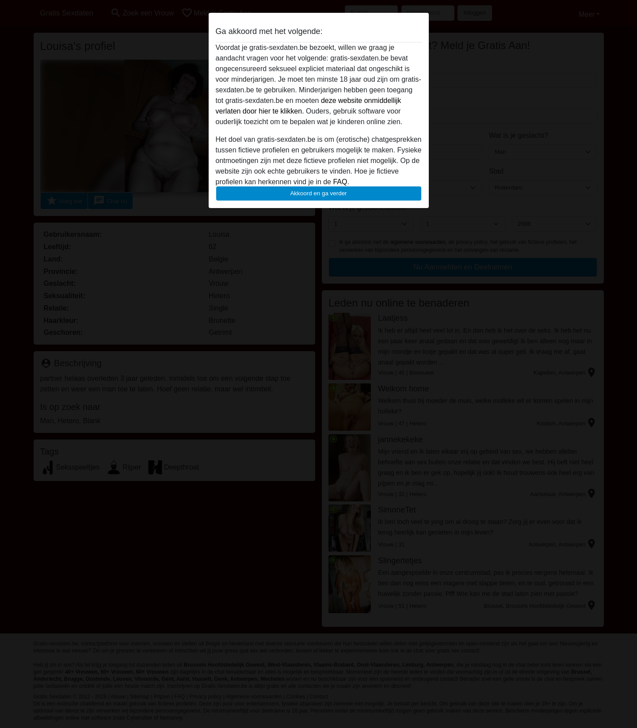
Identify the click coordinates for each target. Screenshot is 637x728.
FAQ (340, 182)
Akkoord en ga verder (318, 193)
